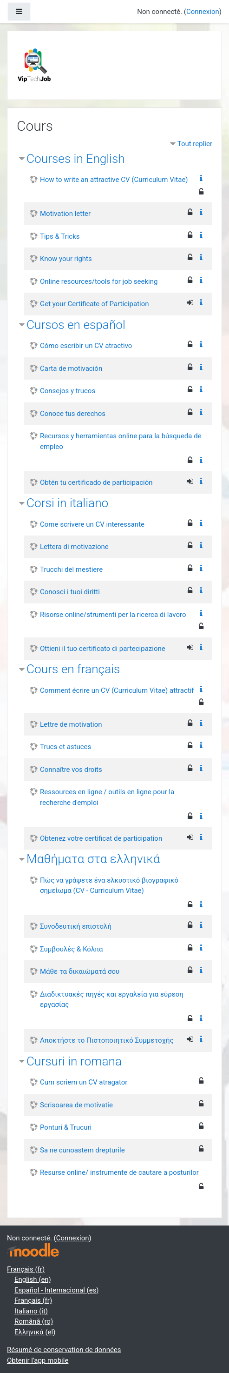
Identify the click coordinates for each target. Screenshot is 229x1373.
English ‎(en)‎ (32, 1279)
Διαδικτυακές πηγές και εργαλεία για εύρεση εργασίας (111, 999)
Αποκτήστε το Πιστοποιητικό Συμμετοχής (107, 1040)
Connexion (202, 11)
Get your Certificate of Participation (94, 304)
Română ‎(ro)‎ (33, 1321)
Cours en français (73, 669)
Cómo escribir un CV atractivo (86, 346)
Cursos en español (75, 325)
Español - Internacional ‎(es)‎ (56, 1290)
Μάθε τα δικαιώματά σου (79, 971)
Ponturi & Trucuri (66, 1127)
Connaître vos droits (71, 769)
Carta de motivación (71, 368)
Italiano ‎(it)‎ (31, 1311)
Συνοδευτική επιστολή (75, 926)
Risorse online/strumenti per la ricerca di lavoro (113, 614)
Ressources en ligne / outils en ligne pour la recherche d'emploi (107, 797)
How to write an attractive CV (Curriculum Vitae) (114, 179)
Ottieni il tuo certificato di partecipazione (102, 648)
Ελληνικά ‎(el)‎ (34, 1332)
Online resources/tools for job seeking (98, 281)
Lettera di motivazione (74, 547)
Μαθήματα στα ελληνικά (93, 859)
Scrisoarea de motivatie (76, 1105)
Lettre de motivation (71, 724)
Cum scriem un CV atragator (83, 1082)
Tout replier (194, 144)
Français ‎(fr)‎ (26, 1269)
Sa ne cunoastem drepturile (82, 1150)
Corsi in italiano (67, 503)
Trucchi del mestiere (71, 569)
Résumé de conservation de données (64, 1350)
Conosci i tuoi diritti (70, 592)
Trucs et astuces (65, 747)
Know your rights (66, 259)
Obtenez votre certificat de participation (101, 838)
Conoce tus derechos (72, 413)
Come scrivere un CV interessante (92, 524)
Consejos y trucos (67, 391)
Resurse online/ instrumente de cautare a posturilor (119, 1172)
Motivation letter (65, 213)
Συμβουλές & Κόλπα (71, 949)
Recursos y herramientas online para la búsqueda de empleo (121, 441)
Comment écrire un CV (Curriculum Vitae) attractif (117, 690)
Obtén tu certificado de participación (96, 482)
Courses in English (75, 159)
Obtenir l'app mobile (37, 1360)
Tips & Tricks (60, 236)
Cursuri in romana (74, 1061)
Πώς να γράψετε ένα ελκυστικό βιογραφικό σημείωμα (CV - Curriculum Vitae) (109, 885)
